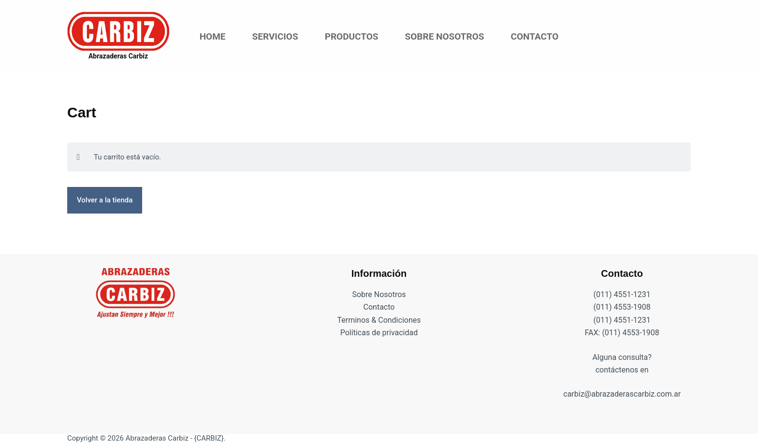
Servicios (275, 36)
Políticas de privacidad (379, 332)
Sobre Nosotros (444, 36)
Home (213, 36)
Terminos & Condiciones (379, 320)
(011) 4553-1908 (621, 307)
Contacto (534, 36)
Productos (352, 36)
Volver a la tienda (104, 200)
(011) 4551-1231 (621, 294)
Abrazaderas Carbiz (118, 56)
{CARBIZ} (208, 438)
